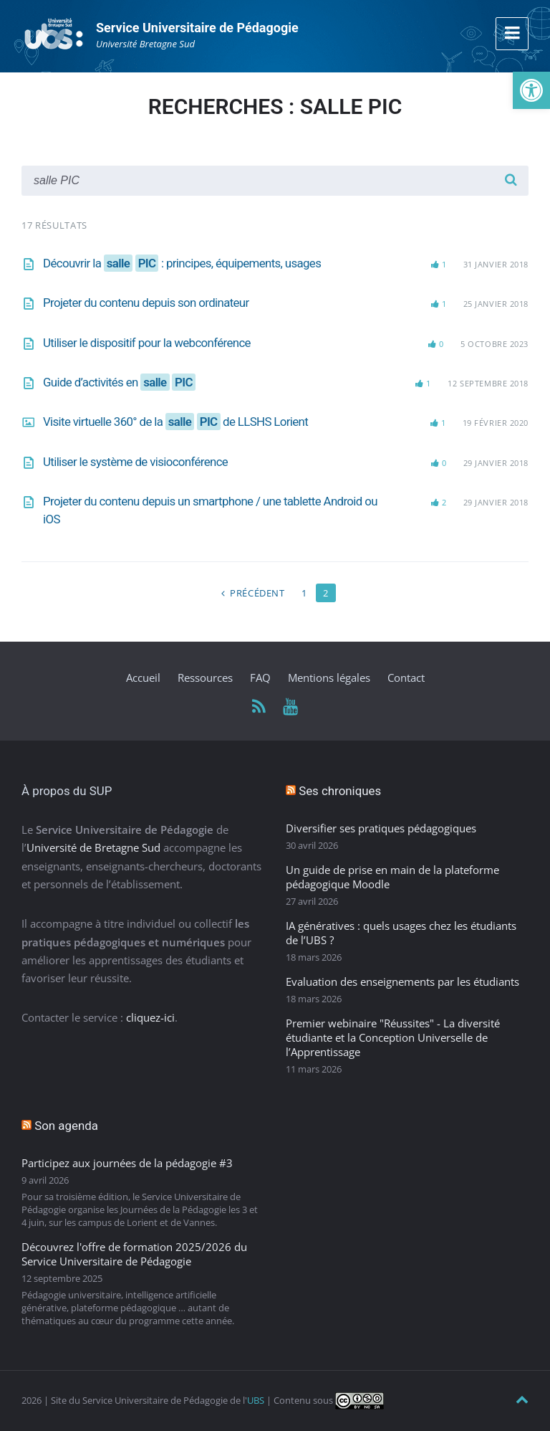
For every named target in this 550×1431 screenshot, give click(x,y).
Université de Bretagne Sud (93, 847)
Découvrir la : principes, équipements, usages (182, 263)
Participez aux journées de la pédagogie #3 (127, 1163)
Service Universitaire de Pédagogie (197, 27)
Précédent (257, 592)
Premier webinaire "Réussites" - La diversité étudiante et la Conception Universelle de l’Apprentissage (393, 1037)
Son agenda (66, 1125)
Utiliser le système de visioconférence (135, 462)
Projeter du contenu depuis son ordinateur (146, 302)
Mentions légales (329, 677)
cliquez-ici (150, 1017)
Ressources (205, 677)
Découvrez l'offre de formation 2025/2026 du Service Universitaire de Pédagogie (134, 1254)
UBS (255, 1400)
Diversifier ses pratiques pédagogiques (381, 828)
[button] (531, 90)
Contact (406, 677)
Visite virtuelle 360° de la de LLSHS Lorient (175, 421)
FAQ (260, 677)
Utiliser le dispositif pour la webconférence (147, 343)
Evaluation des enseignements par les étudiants (402, 981)
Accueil (143, 677)
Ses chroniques (340, 791)
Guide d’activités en (119, 382)
